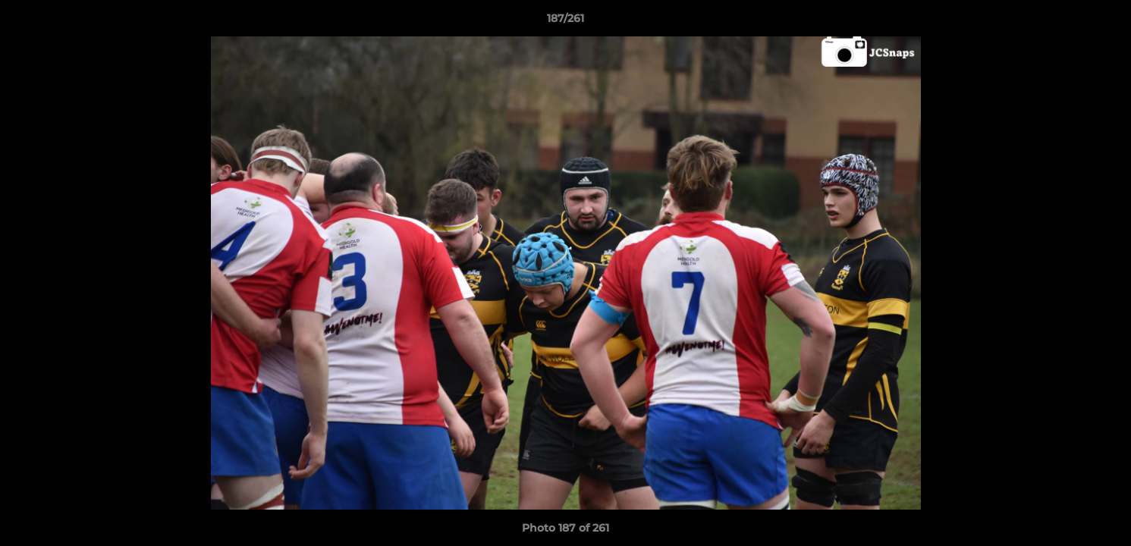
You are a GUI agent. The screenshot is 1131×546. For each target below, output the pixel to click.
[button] (1104, 22)
